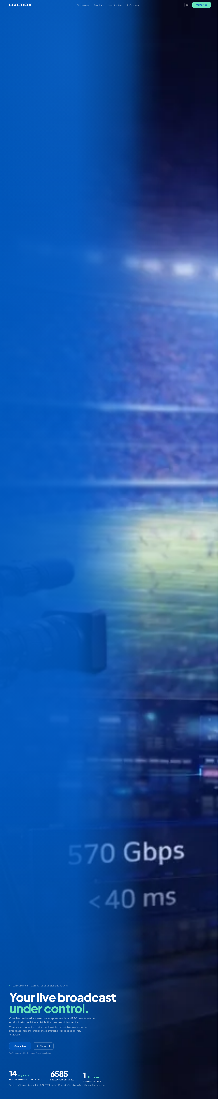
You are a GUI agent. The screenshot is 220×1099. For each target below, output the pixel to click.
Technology (83, 5)
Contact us (201, 5)
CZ (187, 5)
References (133, 5)
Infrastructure (115, 5)
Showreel (43, 1046)
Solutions (98, 5)
